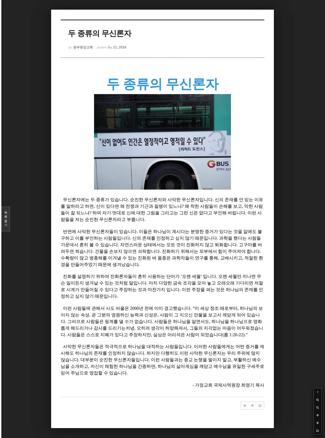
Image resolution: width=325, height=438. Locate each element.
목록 (5, 219)
